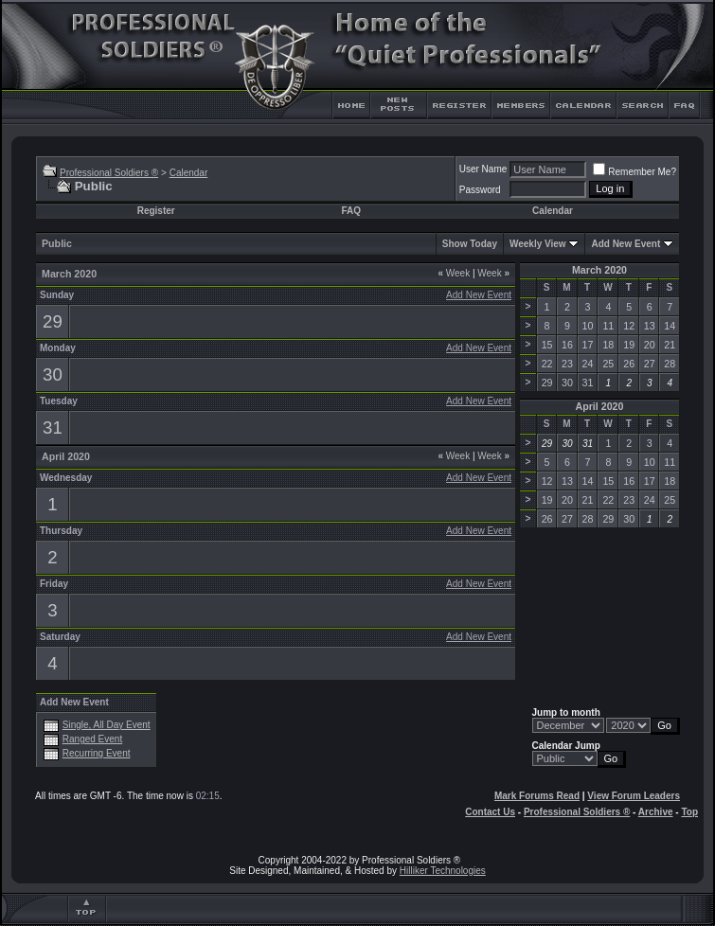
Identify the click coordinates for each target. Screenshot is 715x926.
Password (480, 190)
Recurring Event (97, 753)
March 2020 (599, 270)
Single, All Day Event (107, 725)
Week (454, 273)
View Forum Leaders (633, 796)
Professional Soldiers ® (109, 173)
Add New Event (625, 244)
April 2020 (600, 406)
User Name (483, 169)
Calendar (189, 173)
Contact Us (490, 812)
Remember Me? (634, 172)
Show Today (469, 244)
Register (156, 210)
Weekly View (537, 244)
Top (689, 812)
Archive (655, 812)
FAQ (351, 210)
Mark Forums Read (537, 796)
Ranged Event (92, 739)
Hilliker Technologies (443, 870)
